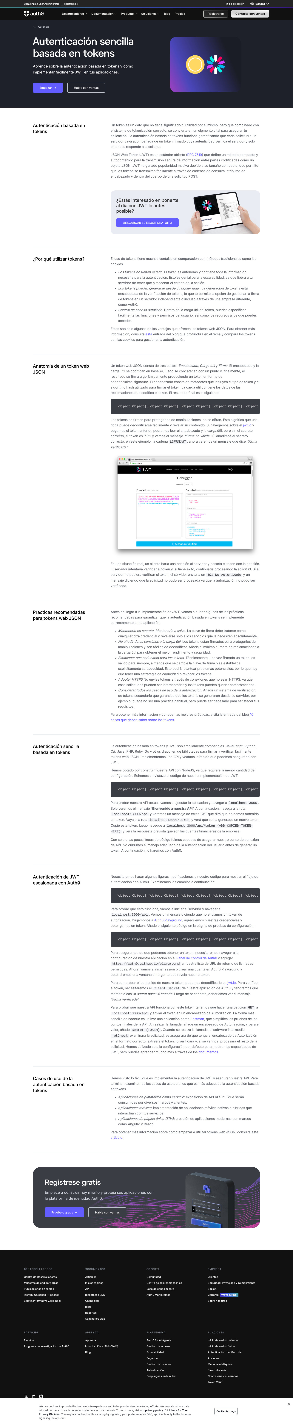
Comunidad (153, 1270)
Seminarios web (95, 1312)
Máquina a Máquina (220, 1357)
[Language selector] (259, 4)
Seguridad (152, 1351)
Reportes (91, 1306)
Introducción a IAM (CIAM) (101, 1339)
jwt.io (247, 425)
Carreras (223, 1288)
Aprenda (41, 27)
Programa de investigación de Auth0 (46, 1339)
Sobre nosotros (217, 1294)
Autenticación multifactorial (225, 1345)
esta (149, 334)
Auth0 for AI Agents (158, 1333)
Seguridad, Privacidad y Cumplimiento (231, 1276)
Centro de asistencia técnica (164, 1276)
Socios (212, 1282)
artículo (116, 1131)
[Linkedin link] (33, 1390)
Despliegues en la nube (160, 1369)
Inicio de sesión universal (223, 1333)
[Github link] (41, 1390)
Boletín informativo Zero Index (42, 1294)
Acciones (213, 1351)
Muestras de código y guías (41, 1276)
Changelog (92, 1294)
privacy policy (154, 1419)
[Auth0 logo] (34, 14)
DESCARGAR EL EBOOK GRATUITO (147, 223)
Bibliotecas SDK (95, 1288)
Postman (197, 1013)
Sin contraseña (217, 1363)
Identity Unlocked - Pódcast (41, 1288)
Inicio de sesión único (221, 1339)
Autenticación (155, 1363)
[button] (215, 14)
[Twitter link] (26, 1390)
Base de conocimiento (160, 1282)
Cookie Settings (226, 1419)
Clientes (213, 1270)
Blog (88, 1300)
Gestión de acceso (158, 1339)
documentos (208, 1045)
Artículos (90, 1270)
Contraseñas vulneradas (223, 1369)
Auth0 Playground (168, 916)
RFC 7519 (194, 155)
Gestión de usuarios (158, 1357)
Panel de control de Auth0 (196, 954)
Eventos (29, 1333)
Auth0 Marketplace (158, 1288)
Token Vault (215, 1375)
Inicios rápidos (94, 1276)
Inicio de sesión (235, 3)
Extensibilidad (155, 1345)
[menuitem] (74, 14)
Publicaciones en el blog (39, 1282)
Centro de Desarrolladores (40, 1270)
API (87, 1282)
